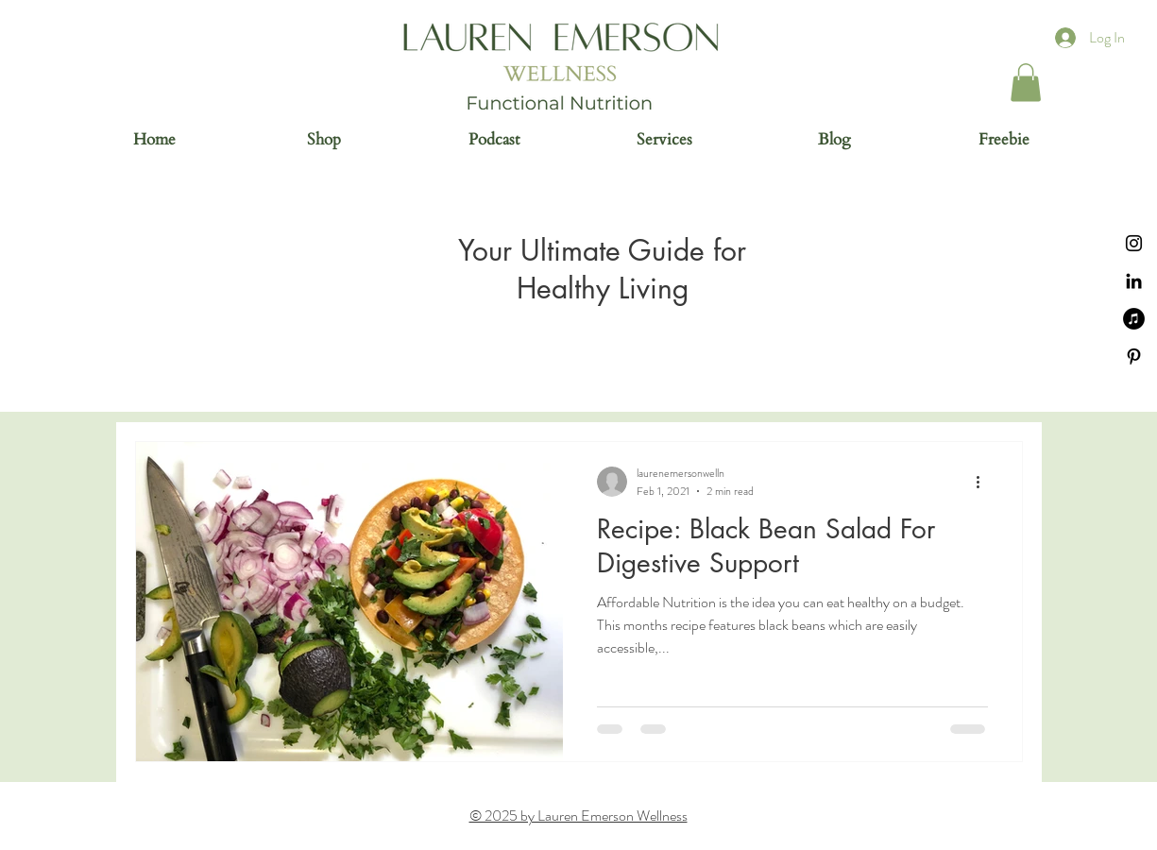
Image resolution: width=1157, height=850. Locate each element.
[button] (1026, 82)
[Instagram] (1134, 243)
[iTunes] (1134, 319)
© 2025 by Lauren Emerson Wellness (578, 815)
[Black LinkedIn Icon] (1134, 281)
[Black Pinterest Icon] (1134, 356)
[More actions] (985, 481)
